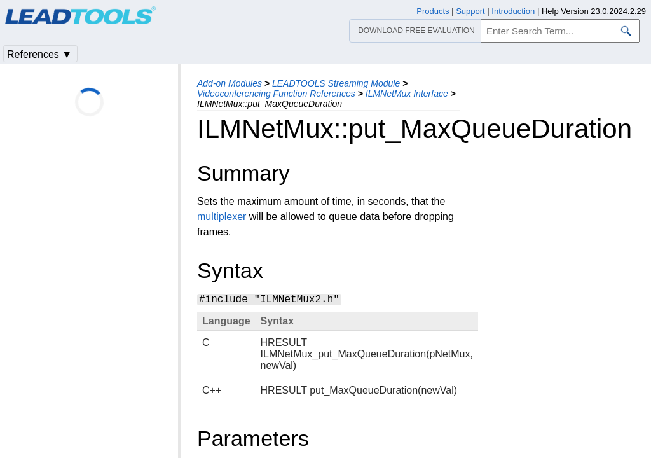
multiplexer (221, 216)
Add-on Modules (229, 83)
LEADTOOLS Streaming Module (336, 83)
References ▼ (39, 54)
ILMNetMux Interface (407, 93)
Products (432, 11)
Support (470, 11)
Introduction (513, 11)
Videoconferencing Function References (276, 93)
